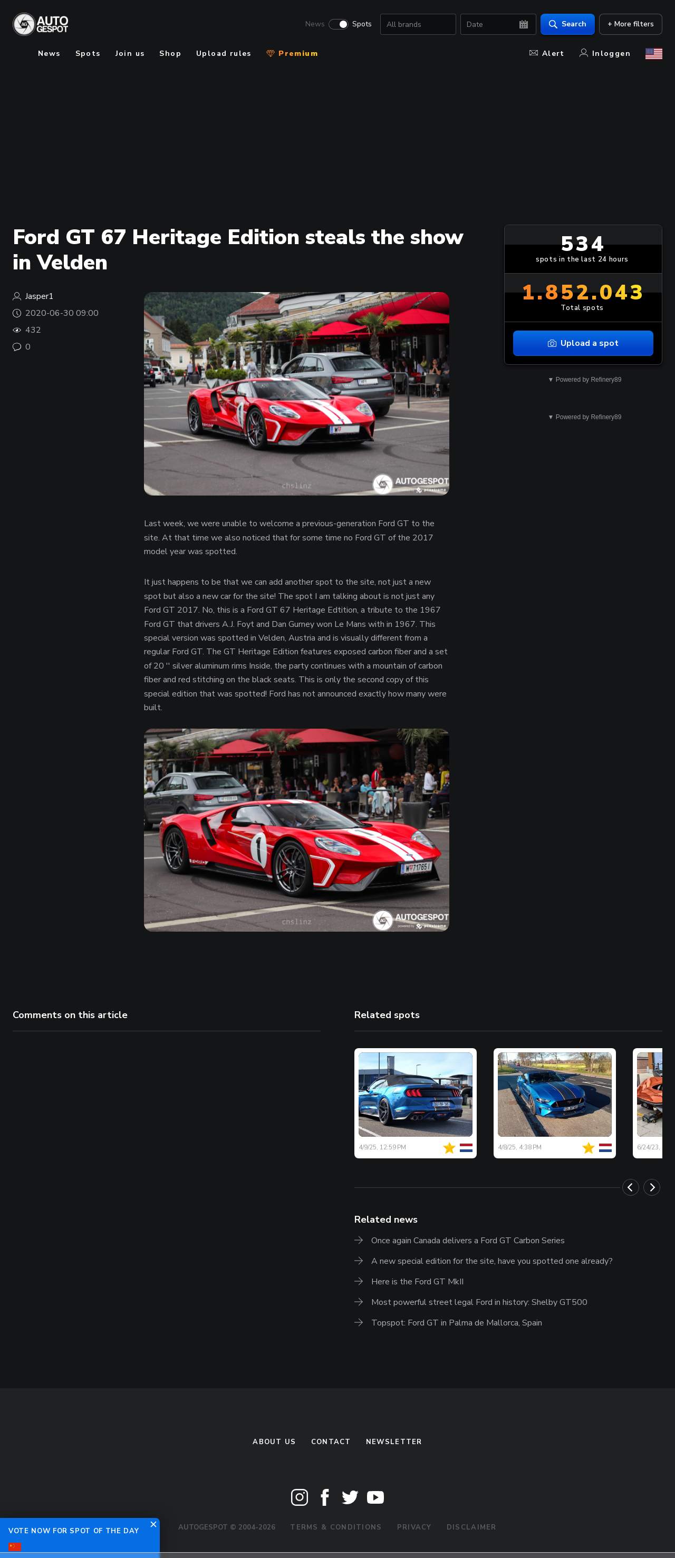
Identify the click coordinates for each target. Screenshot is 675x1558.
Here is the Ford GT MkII (417, 1282)
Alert (547, 54)
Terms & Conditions (336, 1527)
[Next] (651, 1187)
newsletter (394, 1442)
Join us (130, 54)
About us (274, 1442)
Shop (170, 54)
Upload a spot (583, 343)
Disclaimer (472, 1527)
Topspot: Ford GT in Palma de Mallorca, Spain (456, 1323)
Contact (331, 1442)
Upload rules (224, 54)
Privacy (414, 1527)
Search (567, 24)
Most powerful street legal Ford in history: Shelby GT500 (479, 1302)
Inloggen (605, 54)
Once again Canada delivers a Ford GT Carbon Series (468, 1240)
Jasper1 (39, 296)
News (315, 24)
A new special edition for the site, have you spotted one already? (492, 1261)
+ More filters (631, 24)
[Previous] (630, 1187)
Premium (292, 54)
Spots (362, 24)
